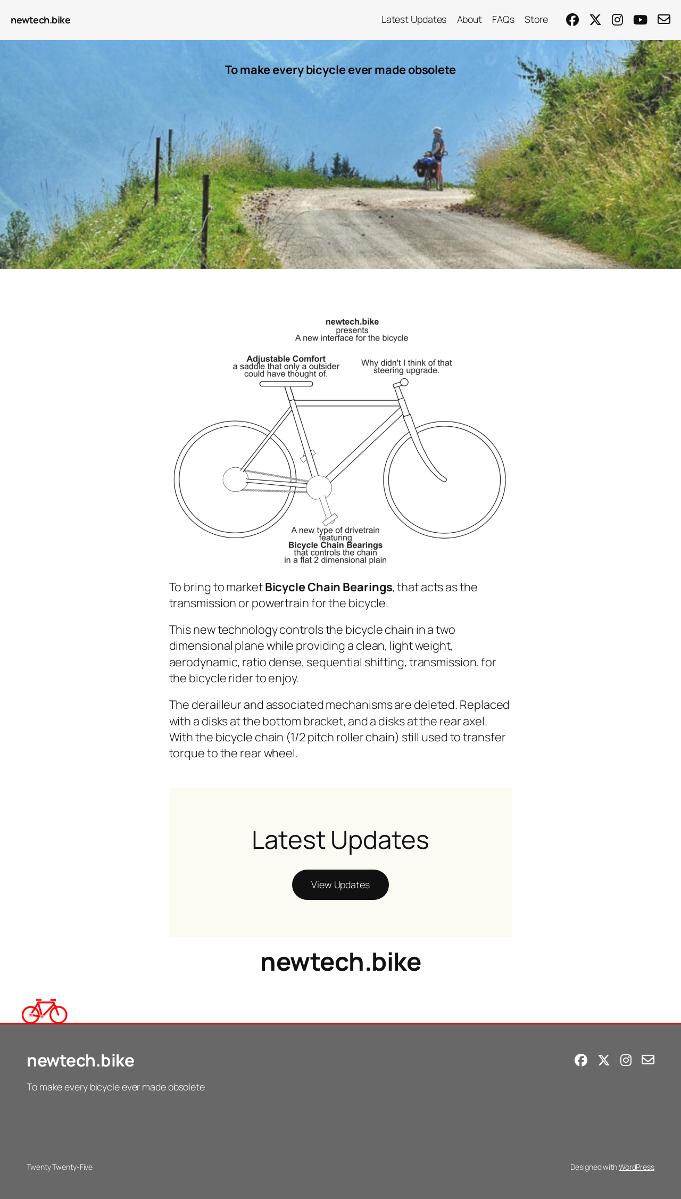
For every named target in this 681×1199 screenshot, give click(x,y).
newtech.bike (40, 19)
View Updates (340, 884)
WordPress (636, 1167)
